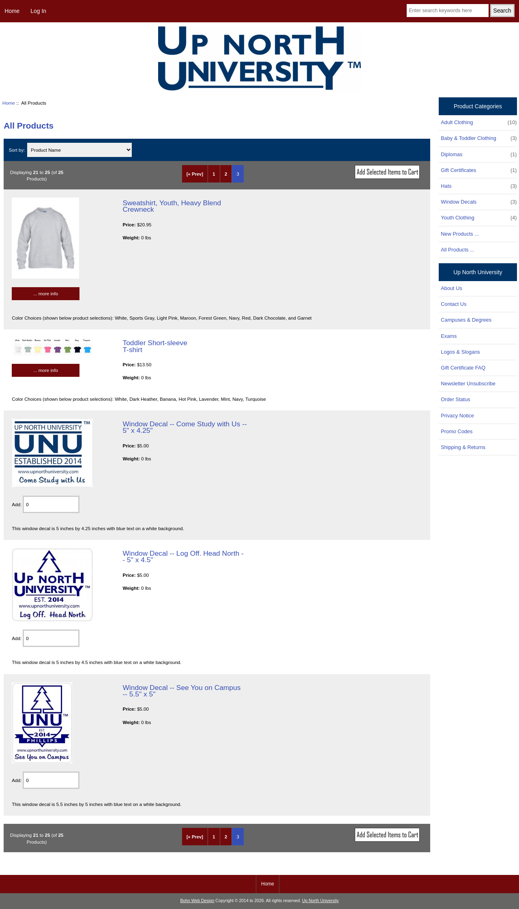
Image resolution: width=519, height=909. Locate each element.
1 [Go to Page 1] (213, 174)
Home (11, 11)
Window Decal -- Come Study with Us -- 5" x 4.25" (184, 427)
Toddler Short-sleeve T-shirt (154, 346)
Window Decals (479, 202)
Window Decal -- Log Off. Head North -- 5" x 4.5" (182, 556)
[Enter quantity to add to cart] (51, 504)
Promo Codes (456, 431)
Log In (38, 11)
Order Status (455, 399)
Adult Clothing (479, 122)
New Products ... (460, 234)
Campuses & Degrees (466, 320)
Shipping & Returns (463, 447)
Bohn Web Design (197, 900)
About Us (451, 288)
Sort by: (17, 150)
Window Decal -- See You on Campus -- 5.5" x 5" (181, 690)
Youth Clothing (479, 218)
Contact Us (453, 304)
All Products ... (457, 250)
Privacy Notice (457, 416)
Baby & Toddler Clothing (479, 138)
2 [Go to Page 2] (226, 174)
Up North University (320, 900)
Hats (479, 186)
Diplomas (479, 154)
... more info (45, 293)
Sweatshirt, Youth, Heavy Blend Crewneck (171, 206)
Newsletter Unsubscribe (468, 383)
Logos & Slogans (460, 352)
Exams (449, 336)
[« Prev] (195, 174)
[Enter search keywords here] (448, 10)
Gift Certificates (479, 170)
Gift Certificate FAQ (463, 368)
